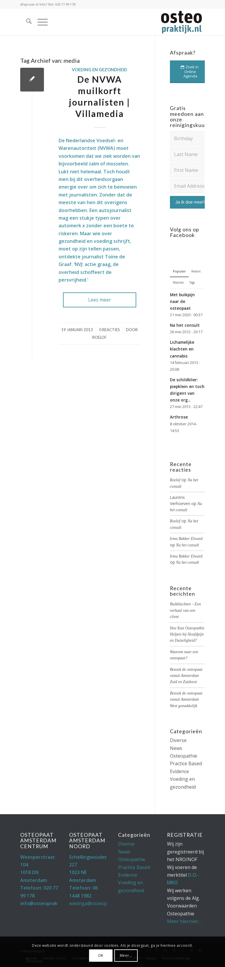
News (176, 748)
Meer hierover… (184, 921)
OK (100, 955)
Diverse (178, 740)
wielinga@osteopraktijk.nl (97, 903)
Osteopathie (183, 756)
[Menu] (40, 22)
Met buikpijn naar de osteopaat (182, 301)
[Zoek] (26, 22)
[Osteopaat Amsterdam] (181, 22)
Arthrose (179, 417)
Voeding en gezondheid (99, 69)
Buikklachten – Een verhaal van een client (185, 610)
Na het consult (185, 325)
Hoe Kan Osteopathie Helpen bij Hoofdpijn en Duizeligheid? (187, 634)
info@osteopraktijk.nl (45, 903)
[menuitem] (26, 22)
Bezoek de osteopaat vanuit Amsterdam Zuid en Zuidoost (186, 675)
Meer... (126, 955)
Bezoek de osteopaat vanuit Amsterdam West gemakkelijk (186, 699)
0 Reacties (109, 329)
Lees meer (99, 300)
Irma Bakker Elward (186, 538)
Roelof (99, 337)
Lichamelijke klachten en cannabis (182, 348)
